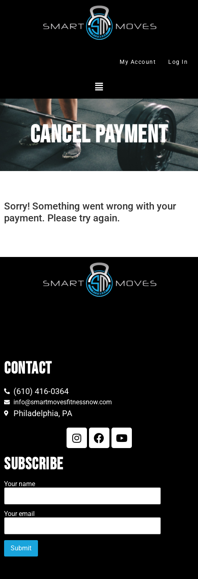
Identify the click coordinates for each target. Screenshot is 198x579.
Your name (82, 490)
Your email (82, 520)
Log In (178, 62)
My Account (138, 62)
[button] (99, 87)
